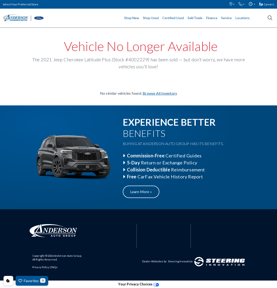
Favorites (31, 280)
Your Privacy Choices (138, 284)
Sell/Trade (195, 18)
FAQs (54, 267)
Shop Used (151, 18)
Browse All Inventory (160, 93)
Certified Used (173, 18)
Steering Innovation (180, 261)
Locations (243, 18)
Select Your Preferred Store (20, 4)
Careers (266, 4)
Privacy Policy (40, 267)
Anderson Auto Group (67, 255)
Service (226, 18)
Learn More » (141, 191)
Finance (211, 18)
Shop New (131, 18)
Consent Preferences (8, 281)
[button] (231, 4)
